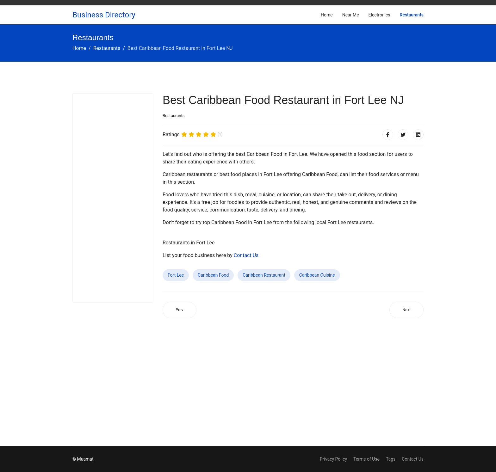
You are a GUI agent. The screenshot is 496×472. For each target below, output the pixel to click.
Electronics (379, 14)
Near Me (350, 14)
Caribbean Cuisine (317, 275)
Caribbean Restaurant (264, 275)
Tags (390, 459)
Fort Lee (176, 275)
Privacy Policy (333, 459)
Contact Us (246, 255)
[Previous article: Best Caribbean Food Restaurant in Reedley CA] (179, 310)
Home (327, 14)
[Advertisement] (112, 198)
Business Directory (103, 15)
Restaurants (412, 14)
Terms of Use (366, 459)
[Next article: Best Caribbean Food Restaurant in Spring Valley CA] (406, 310)
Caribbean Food (213, 275)
